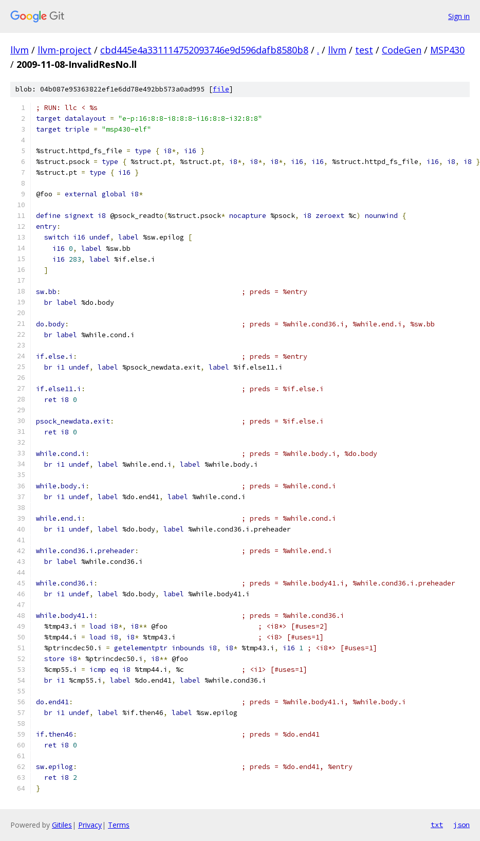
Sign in (459, 16)
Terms (119, 825)
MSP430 (447, 50)
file (221, 89)
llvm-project (64, 50)
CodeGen (401, 50)
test (364, 50)
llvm (19, 50)
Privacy (90, 825)
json (461, 824)
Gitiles (62, 825)
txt (437, 824)
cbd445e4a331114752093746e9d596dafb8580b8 (204, 50)
